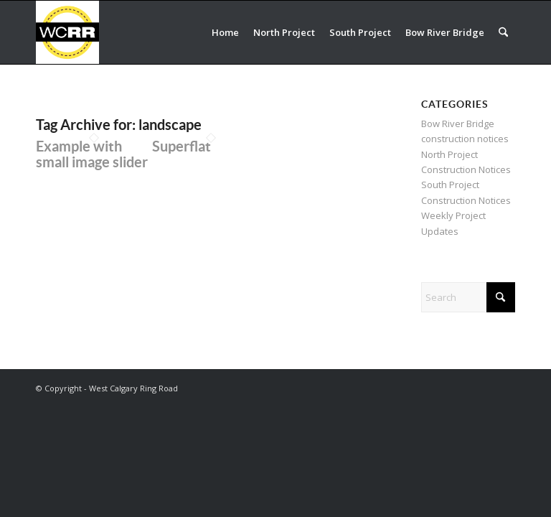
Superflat (181, 146)
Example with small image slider (92, 154)
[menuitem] (225, 32)
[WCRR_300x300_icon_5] (67, 32)
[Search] (503, 32)
